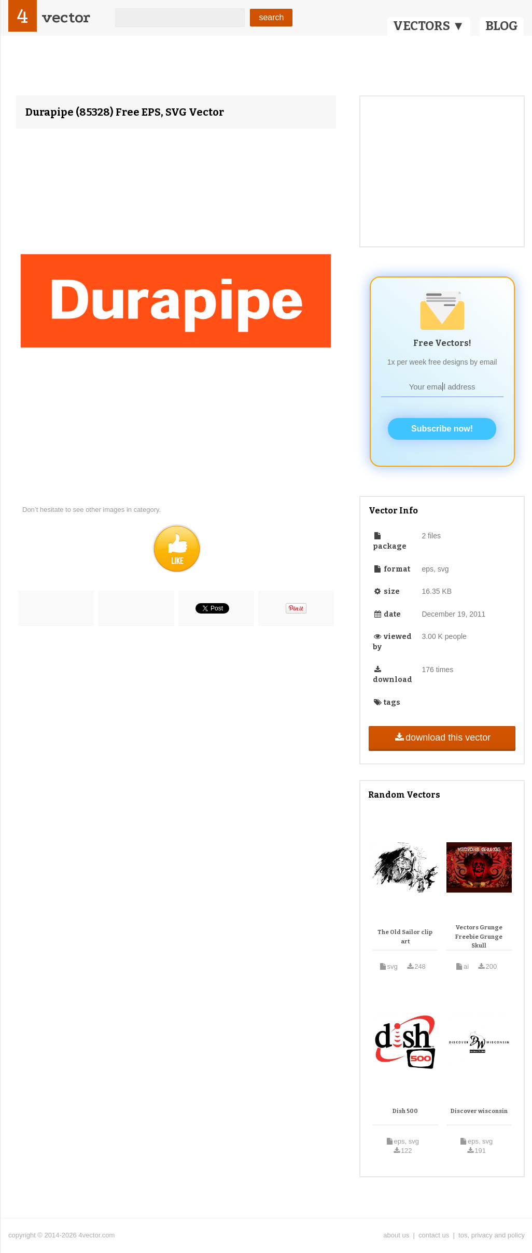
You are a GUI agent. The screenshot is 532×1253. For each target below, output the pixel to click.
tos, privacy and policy (491, 1235)
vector (65, 17)
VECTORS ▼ (429, 26)
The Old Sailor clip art (404, 937)
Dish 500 (405, 1111)
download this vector (442, 737)
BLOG (501, 26)
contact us (433, 1235)
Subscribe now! (442, 428)
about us (396, 1235)
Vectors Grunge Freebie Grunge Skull (478, 936)
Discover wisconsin (479, 1111)
